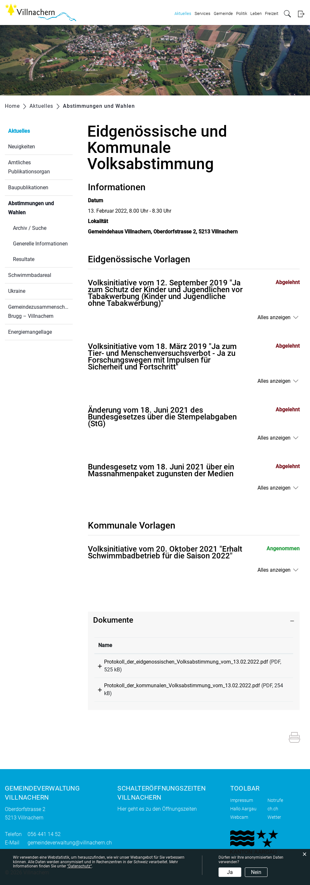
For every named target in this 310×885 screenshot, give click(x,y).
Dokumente (113, 620)
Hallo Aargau (243, 808)
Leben (256, 13)
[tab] (194, 620)
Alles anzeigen (274, 317)
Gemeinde (223, 13)
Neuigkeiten (21, 146)
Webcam (239, 817)
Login (301, 14)
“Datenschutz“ (79, 866)
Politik (241, 13)
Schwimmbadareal (29, 275)
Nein (256, 872)
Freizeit (271, 13)
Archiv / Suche (29, 228)
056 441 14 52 (44, 834)
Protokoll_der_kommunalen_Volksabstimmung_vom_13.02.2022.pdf (182, 685)
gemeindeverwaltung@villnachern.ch (70, 843)
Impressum (241, 800)
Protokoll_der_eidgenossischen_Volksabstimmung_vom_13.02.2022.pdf (186, 662)
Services (202, 13)
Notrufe (275, 800)
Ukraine (16, 291)
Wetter (274, 817)
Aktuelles (182, 13)
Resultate (23, 259)
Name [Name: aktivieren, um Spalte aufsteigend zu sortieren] (105, 645)
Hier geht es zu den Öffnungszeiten (157, 809)
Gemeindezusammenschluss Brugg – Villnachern (40, 311)
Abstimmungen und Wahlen (32, 208)
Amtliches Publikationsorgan (29, 167)
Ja (230, 872)
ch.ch (273, 808)
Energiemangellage (30, 332)
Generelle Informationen (40, 244)
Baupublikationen (28, 187)
